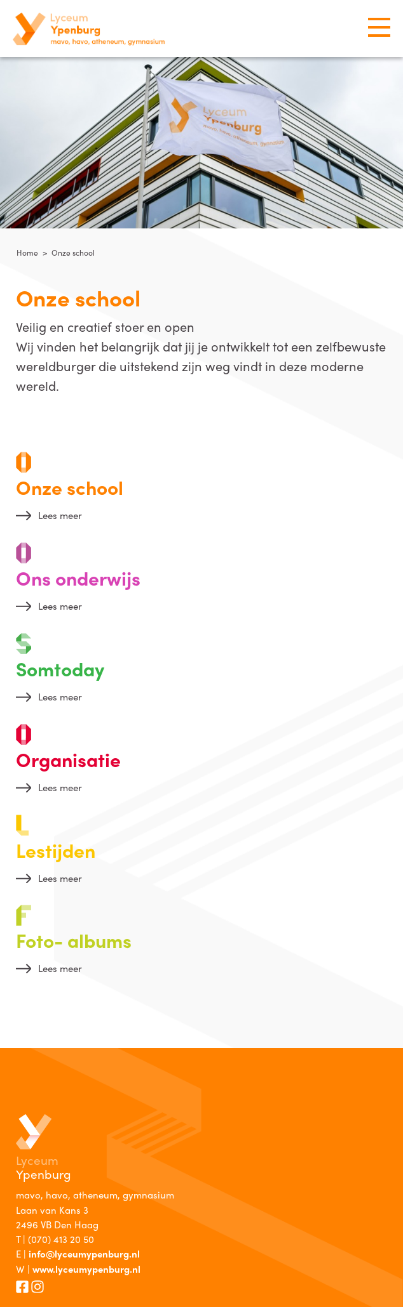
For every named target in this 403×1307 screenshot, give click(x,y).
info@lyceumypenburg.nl (84, 1254)
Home (27, 252)
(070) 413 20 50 (61, 1239)
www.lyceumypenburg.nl (86, 1269)
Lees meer (60, 515)
